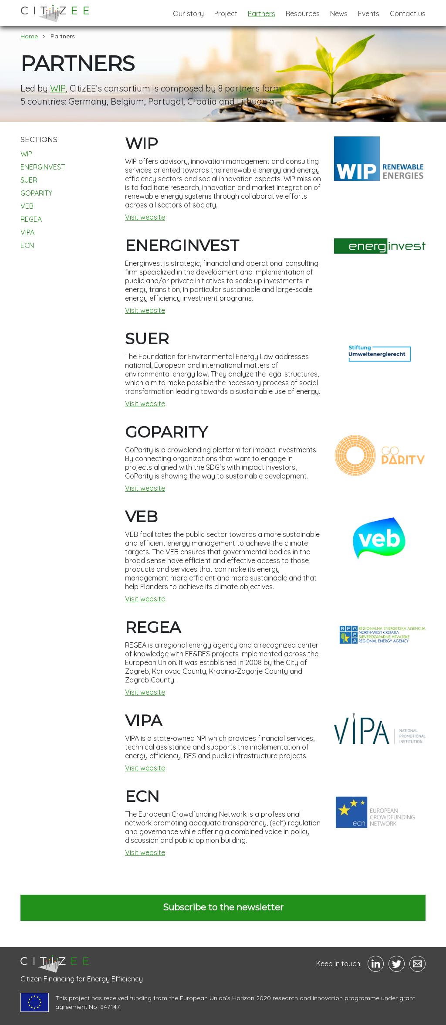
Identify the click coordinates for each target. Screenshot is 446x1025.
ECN (27, 245)
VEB (27, 206)
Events (368, 13)
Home (29, 36)
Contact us (408, 13)
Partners (261, 13)
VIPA (27, 232)
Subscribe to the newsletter (223, 907)
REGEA (31, 219)
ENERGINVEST (42, 167)
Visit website (145, 217)
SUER (28, 180)
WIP (57, 88)
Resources (303, 13)
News (339, 13)
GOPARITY (36, 193)
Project (225, 13)
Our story (188, 13)
